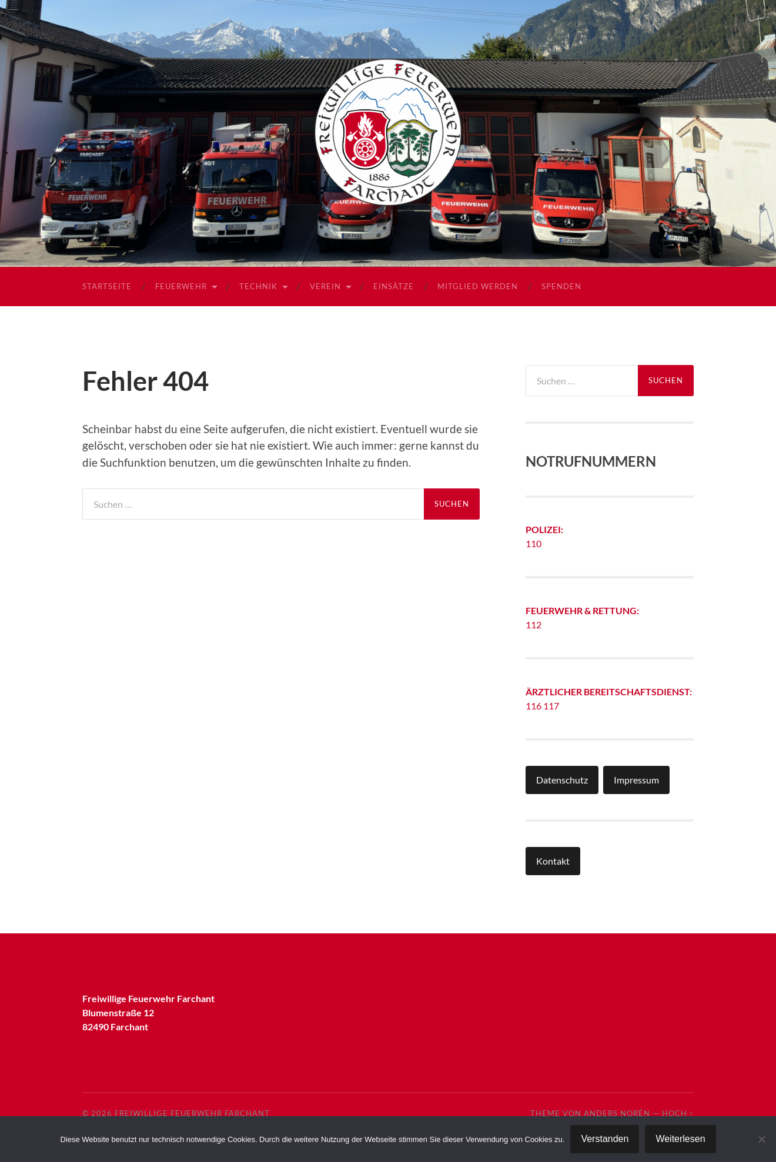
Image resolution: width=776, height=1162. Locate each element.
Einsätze (393, 286)
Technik (258, 286)
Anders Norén (617, 1113)
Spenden (561, 286)
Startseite (107, 286)
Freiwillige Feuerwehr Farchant (192, 1113)
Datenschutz (562, 779)
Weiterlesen (680, 1139)
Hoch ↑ (678, 1113)
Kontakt (553, 860)
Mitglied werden (477, 286)
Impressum (636, 779)
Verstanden (604, 1139)
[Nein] (761, 1139)
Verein (325, 286)
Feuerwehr (181, 286)
